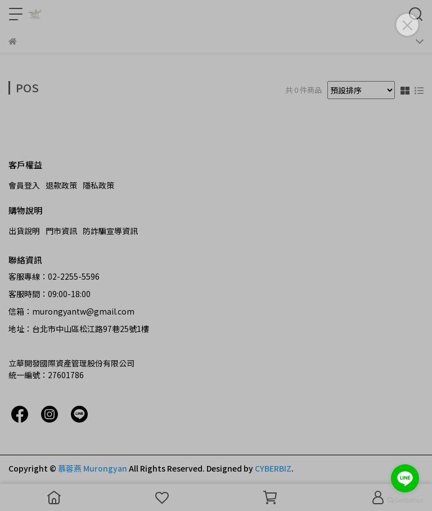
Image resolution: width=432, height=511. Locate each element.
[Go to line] (405, 478)
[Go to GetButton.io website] (405, 499)
